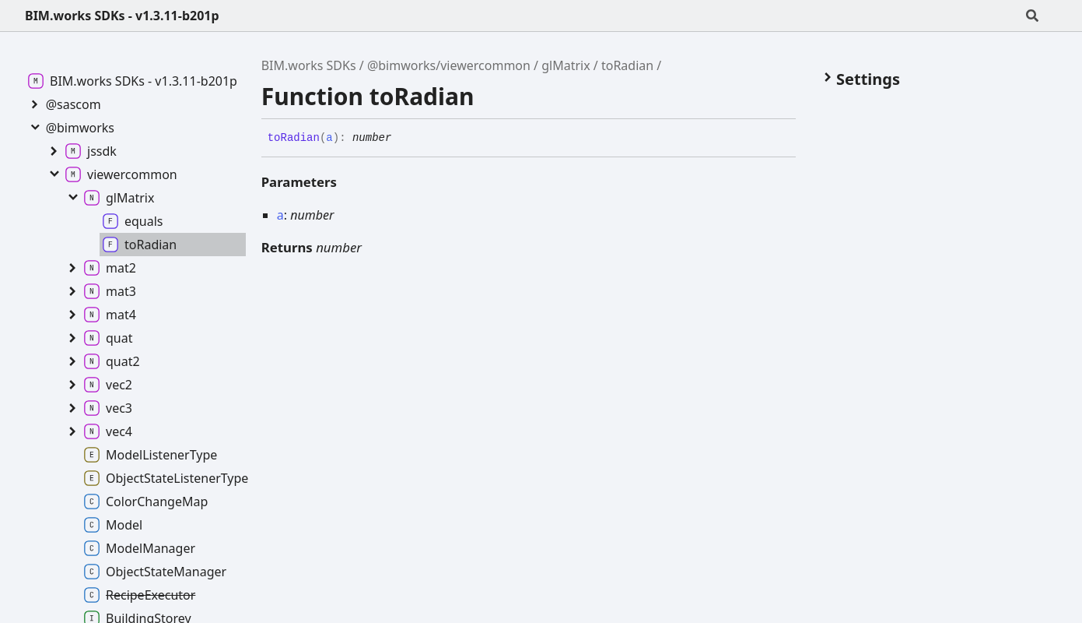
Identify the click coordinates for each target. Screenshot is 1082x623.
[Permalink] (402, 138)
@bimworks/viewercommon (448, 65)
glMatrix (565, 65)
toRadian (627, 65)
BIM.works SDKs (308, 65)
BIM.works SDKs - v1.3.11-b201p (122, 15)
